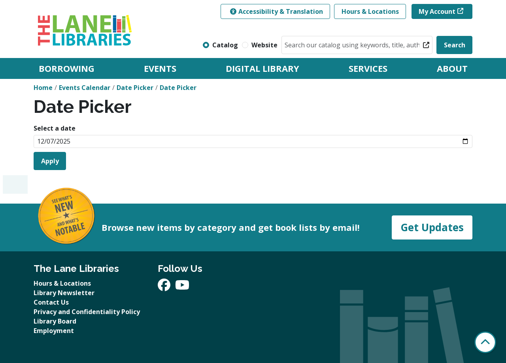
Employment (54, 330)
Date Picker (135, 87)
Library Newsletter (64, 292)
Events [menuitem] (160, 68)
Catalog (225, 45)
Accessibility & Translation (276, 11)
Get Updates (432, 227)
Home (43, 87)
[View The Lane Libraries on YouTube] (182, 287)
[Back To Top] (485, 342)
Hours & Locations (370, 11)
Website (264, 45)
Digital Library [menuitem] (262, 68)
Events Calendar (84, 87)
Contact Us (51, 302)
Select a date (55, 128)
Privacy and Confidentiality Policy (87, 311)
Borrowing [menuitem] (66, 68)
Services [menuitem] (368, 68)
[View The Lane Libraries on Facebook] (165, 287)
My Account (437, 11)
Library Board (55, 321)
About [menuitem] (452, 68)
